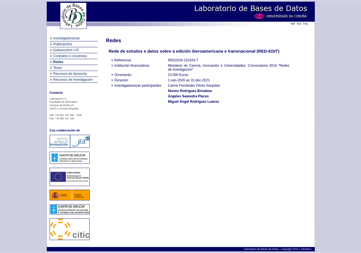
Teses (57, 68)
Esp (299, 23)
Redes (58, 62)
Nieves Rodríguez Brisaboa (190, 91)
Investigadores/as (66, 38)
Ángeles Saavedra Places (188, 96)
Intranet (305, 249)
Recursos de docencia (70, 74)
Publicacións (62, 44)
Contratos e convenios (70, 56)
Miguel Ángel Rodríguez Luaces (193, 102)
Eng (305, 23)
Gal (293, 23)
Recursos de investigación (73, 80)
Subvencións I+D (66, 50)
